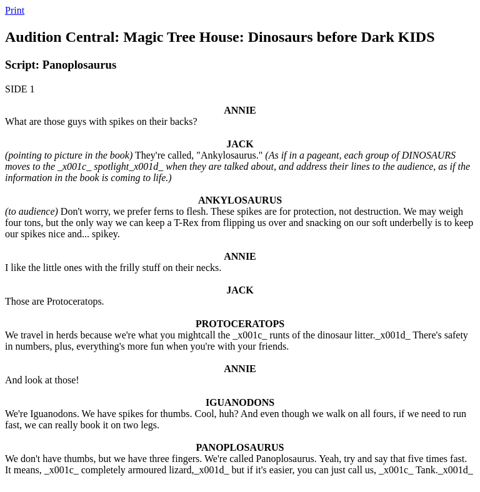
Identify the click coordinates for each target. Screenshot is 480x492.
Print (14, 10)
